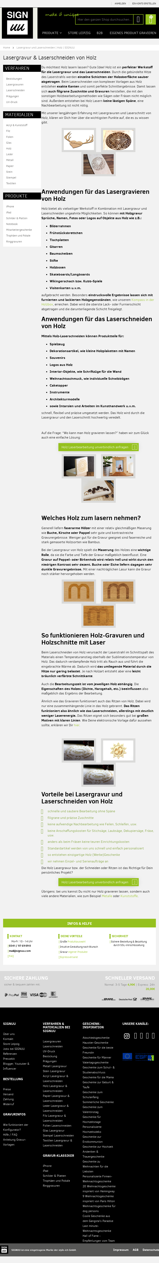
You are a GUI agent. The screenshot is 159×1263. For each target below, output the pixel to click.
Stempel (11, 177)
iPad (8, 212)
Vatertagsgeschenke (95, 1069)
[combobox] (109, 19)
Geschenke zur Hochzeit (98, 1153)
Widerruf (8, 1111)
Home (6, 47)
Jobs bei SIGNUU (14, 1055)
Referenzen (10, 1060)
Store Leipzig (11, 1050)
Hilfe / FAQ (10, 1141)
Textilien (11, 183)
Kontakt (16, 942)
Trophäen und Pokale (18, 235)
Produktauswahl (76, 948)
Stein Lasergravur (54, 1078)
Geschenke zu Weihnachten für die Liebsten (95, 1173)
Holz (8, 148)
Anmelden (120, 3)
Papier (10, 166)
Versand (8, 1101)
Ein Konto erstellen (144, 3)
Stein (9, 171)
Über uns (9, 1041)
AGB (136, 1256)
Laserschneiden (15, 90)
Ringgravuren (14, 241)
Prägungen (12, 96)
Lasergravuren (14, 84)
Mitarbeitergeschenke (19, 229)
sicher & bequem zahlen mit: (31, 991)
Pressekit (9, 1065)
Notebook (12, 224)
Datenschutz (151, 1256)
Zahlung (8, 1106)
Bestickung (50, 1063)
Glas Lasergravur (53, 1137)
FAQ (11, 962)
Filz (8, 131)
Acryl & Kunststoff (16, 125)
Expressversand (69, 963)
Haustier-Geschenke (95, 1049)
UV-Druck (11, 102)
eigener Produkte (78, 958)
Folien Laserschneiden (57, 1132)
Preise (7, 1096)
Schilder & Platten (16, 218)
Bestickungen (14, 78)
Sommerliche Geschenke (98, 1109)
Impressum (121, 1256)
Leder (9, 154)
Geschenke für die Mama (98, 1084)
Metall (9, 160)
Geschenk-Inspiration (93, 1032)
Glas (8, 142)
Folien (9, 136)
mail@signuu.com (19, 957)
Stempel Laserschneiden (58, 1142)
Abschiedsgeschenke (96, 1044)
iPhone (10, 206)
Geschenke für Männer (97, 1064)
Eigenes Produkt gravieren (133, 33)
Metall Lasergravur (55, 1073)
